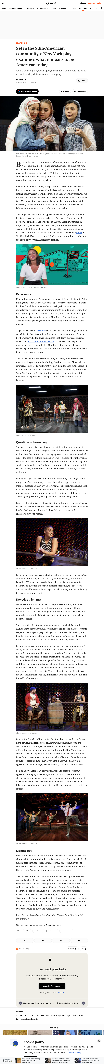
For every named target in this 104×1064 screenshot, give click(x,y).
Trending (94, 8)
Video (54, 8)
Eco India (62, 8)
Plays (28, 931)
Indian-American (66, 931)
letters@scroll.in (53, 925)
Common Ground (15, 8)
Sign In (61, 992)
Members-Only (42, 8)
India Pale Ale (38, 931)
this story (41, 330)
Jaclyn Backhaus (51, 931)
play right (21, 43)
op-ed (79, 232)
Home (4, 8)
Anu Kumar (21, 79)
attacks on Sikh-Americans (41, 341)
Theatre (20, 931)
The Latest (30, 8)
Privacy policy (75, 1051)
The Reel (72, 8)
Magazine (83, 8)
